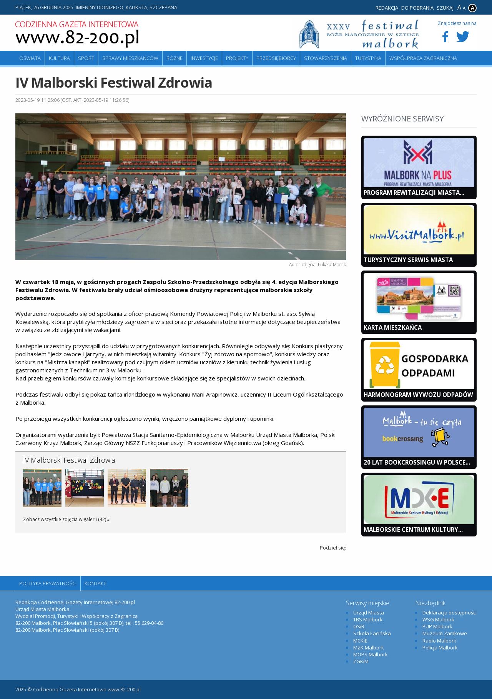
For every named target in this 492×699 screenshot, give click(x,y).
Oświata (30, 58)
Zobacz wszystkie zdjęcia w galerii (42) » (66, 519)
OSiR (358, 626)
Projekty (237, 58)
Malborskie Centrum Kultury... (413, 529)
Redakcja (387, 7)
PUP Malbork (437, 626)
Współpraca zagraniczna (423, 58)
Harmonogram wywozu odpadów (418, 394)
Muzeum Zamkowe (444, 633)
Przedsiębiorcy (276, 58)
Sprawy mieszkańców (130, 58)
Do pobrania (417, 7)
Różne (174, 58)
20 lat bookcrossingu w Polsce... (417, 462)
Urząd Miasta (368, 612)
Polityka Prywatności (47, 583)
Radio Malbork (439, 640)
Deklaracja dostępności (449, 612)
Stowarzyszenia (325, 58)
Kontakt (95, 583)
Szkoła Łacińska (372, 633)
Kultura (59, 58)
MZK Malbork (368, 647)
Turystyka (368, 58)
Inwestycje (204, 58)
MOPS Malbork (370, 654)
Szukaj (445, 7)
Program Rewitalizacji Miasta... (414, 192)
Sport (86, 58)
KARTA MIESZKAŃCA (393, 327)
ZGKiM (361, 661)
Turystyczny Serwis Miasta (408, 260)
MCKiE (360, 640)
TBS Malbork (367, 619)
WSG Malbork (438, 619)
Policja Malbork (440, 647)
